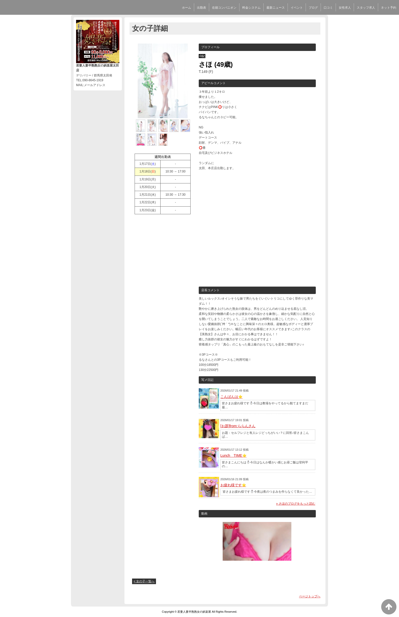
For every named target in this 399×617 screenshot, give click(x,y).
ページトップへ (309, 596)
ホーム (186, 7)
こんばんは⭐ (231, 397)
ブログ (313, 7)
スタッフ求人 (366, 7)
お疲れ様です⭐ (233, 485)
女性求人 (345, 7)
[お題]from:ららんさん (237, 426)
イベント (297, 7)
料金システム (251, 7)
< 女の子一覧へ (144, 581)
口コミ (328, 7)
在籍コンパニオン (224, 7)
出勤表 (201, 7)
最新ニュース (275, 7)
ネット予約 (388, 7)
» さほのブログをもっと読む (295, 503)
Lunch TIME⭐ (233, 455)
